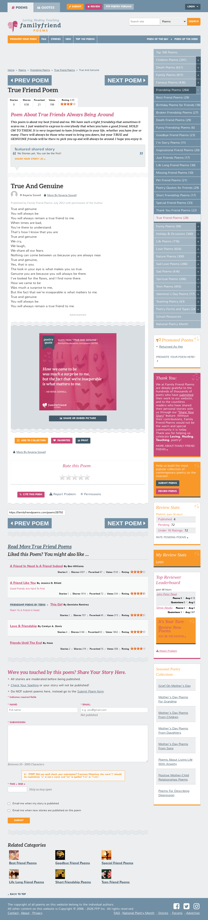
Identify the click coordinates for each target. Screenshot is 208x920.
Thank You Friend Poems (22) (176, 210)
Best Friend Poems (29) (172, 97)
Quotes (46, 7)
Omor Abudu (165, 607)
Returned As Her (171, 346)
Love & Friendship (23, 626)
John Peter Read (167, 594)
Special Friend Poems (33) (174, 203)
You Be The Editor (171, 636)
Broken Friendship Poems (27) (177, 112)
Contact (13, 913)
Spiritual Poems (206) (171, 279)
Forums (177, 913)
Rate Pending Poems (171, 537)
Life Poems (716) (167, 241)
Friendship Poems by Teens (27, 605)
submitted (186, 395)
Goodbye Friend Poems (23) (175, 135)
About (25, 913)
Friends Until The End (26, 643)
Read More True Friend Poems (40, 546)
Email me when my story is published (36, 803)
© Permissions (91, 494)
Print (83, 440)
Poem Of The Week (186, 39)
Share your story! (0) (29, 159)
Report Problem (62, 494)
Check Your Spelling (25, 685)
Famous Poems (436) (171, 82)
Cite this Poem (31, 494)
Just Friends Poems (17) (173, 157)
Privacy (37, 913)
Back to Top (18, 894)
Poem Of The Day (157, 39)
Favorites (61, 440)
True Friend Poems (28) (172, 218)
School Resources (168, 316)
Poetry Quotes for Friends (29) (177, 188)
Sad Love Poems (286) (172, 264)
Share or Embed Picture (78, 418)
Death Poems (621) (169, 67)
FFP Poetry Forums (118, 7)
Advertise (193, 913)
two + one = (17, 784)
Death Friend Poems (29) (173, 120)
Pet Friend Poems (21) (171, 180)
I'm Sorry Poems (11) (171, 142)
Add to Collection (31, 440)
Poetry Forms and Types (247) (177, 309)
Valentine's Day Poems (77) (175, 294)
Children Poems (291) (171, 60)
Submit (75, 6)
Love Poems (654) (168, 249)
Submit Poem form (90, 691)
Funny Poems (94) (168, 226)
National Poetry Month (172, 324)
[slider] (68, 103)
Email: (87, 705)
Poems (20, 7)
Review (94, 6)
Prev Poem (30, 80)
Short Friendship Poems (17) (176, 195)
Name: (14, 705)
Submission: (18, 722)
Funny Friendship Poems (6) (175, 127)
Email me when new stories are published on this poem (47, 810)
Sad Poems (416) (168, 271)
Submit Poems (167, 483)
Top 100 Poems (85, 39)
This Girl (56, 604)
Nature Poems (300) (170, 256)
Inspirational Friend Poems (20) (178, 150)
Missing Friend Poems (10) (174, 173)
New (68, 39)
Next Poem (126, 80)
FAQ (43, 39)
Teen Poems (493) (168, 286)
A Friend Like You (23, 583)
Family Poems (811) (169, 75)
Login (192, 6)
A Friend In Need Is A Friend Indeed (36, 566)
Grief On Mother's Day (174, 686)
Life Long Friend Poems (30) (175, 165)
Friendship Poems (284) (172, 90)
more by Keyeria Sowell (60, 195)
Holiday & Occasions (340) (174, 234)
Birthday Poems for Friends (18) (178, 105)
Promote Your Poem (23, 39)
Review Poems (167, 491)
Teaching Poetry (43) (170, 301)
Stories (56, 39)
